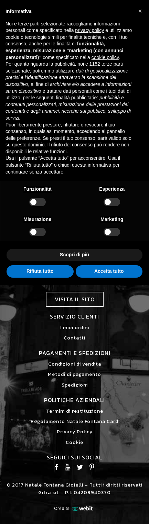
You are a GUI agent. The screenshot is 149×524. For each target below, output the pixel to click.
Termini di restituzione (74, 411)
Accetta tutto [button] (109, 271)
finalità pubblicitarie (76, 97)
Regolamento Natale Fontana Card (74, 421)
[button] (140, 10)
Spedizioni (75, 385)
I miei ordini (74, 327)
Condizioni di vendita (74, 364)
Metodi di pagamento (74, 374)
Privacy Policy (75, 431)
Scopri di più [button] (74, 254)
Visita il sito (75, 299)
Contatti (74, 338)
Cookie (74, 442)
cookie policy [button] (105, 57)
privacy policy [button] (89, 30)
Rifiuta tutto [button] (40, 271)
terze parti (112, 64)
